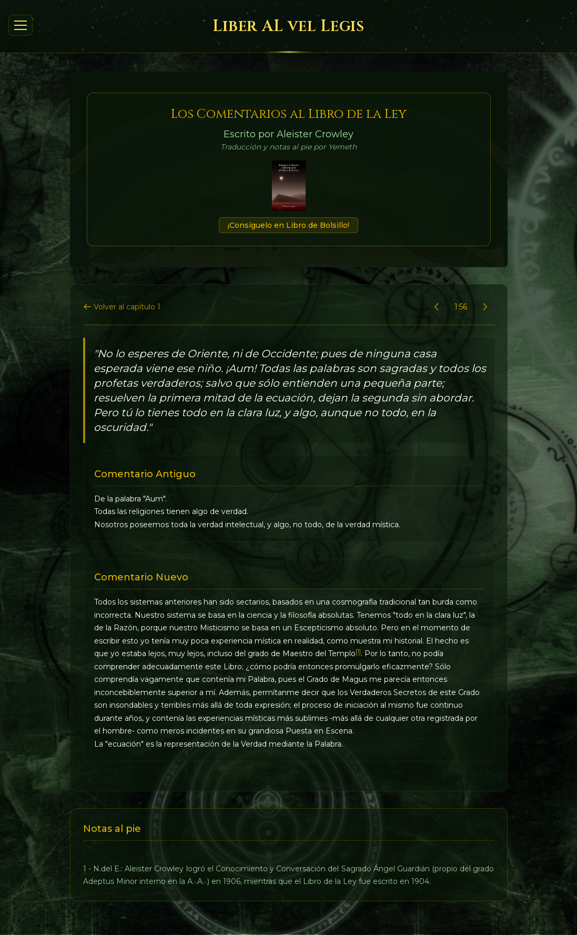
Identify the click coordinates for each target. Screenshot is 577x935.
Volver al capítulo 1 (121, 306)
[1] (358, 651)
